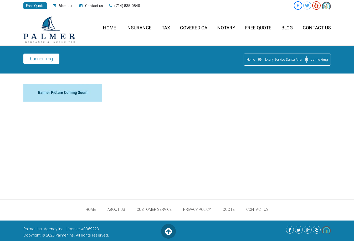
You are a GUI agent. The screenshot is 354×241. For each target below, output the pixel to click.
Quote (229, 209)
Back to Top (168, 231)
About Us (116, 209)
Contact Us (317, 27)
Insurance (139, 27)
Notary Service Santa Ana (283, 59)
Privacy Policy (197, 209)
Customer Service (154, 209)
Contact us (94, 6)
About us (66, 6)
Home (109, 27)
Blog (287, 27)
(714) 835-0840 (127, 6)
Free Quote (35, 6)
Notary (226, 27)
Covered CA (193, 27)
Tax (166, 27)
